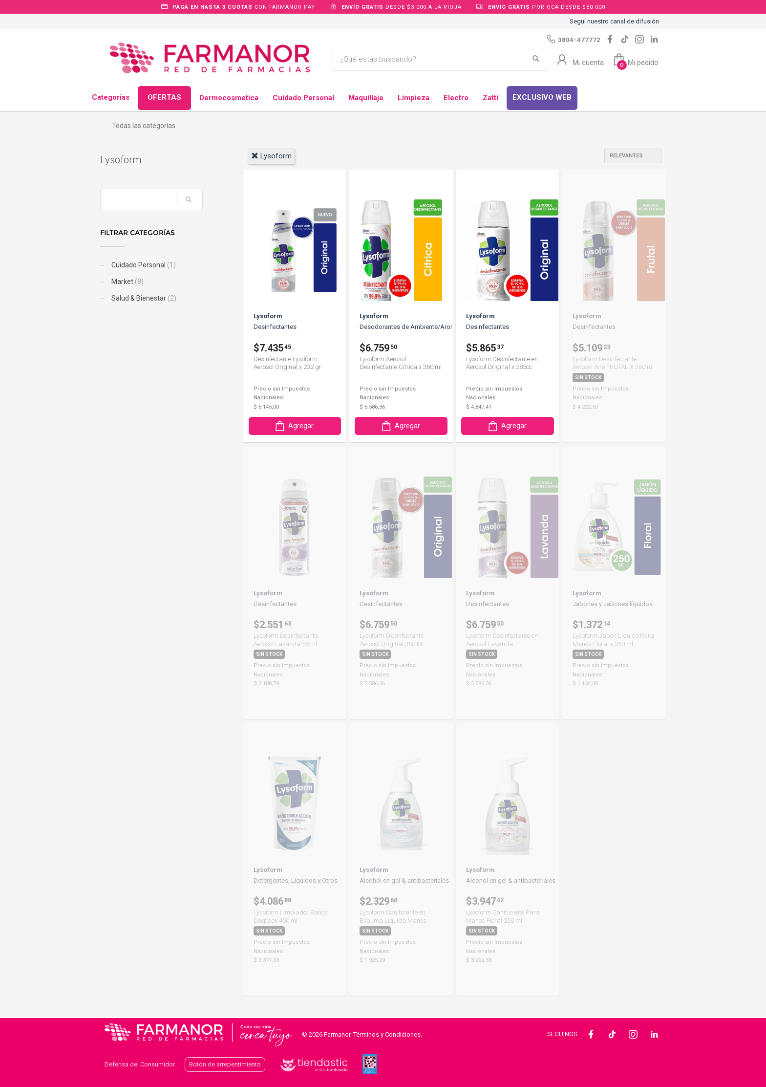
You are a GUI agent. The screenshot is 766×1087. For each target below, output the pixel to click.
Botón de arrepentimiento (225, 1064)
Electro (456, 97)
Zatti (490, 97)
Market (131, 281)
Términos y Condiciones (387, 1034)
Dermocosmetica (228, 97)
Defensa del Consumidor (140, 1064)
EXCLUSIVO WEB (542, 97)
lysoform (271, 156)
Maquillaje (365, 97)
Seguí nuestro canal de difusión (614, 21)
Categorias (110, 97)
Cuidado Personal (303, 97)
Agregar (294, 426)
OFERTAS (164, 97)
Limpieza (413, 97)
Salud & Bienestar (147, 298)
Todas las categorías (143, 126)
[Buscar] (433, 59)
